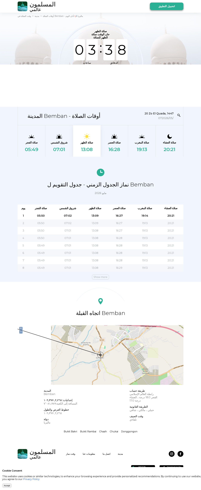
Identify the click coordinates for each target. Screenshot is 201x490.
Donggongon (129, 431)
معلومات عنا (89, 453)
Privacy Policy (31, 479)
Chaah (103, 431)
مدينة (37, 16)
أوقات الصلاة (48, 16)
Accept (7, 485)
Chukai (114, 431)
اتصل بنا (106, 453)
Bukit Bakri (70, 431)
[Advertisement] (100, 85)
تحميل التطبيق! (166, 6)
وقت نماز (70, 453)
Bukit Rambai (88, 431)
